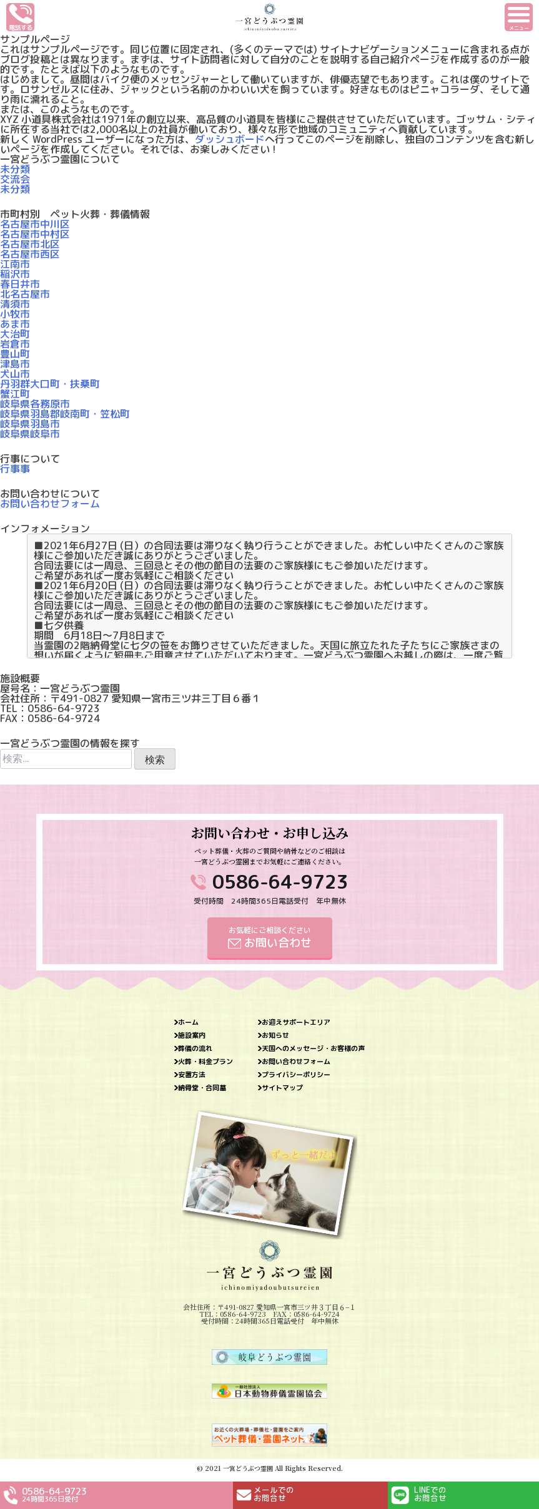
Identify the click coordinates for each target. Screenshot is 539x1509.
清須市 (15, 304)
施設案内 (191, 1035)
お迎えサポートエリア (296, 1022)
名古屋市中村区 (35, 234)
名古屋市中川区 (35, 224)
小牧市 (15, 314)
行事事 (15, 469)
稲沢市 (15, 274)
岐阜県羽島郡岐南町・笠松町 (65, 414)
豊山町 (15, 354)
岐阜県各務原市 (35, 404)
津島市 (15, 364)
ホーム (188, 1022)
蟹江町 (15, 394)
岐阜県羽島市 (30, 424)
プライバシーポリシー (296, 1075)
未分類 (15, 169)
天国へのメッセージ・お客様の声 (313, 1048)
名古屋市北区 (30, 244)
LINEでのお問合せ (430, 1494)
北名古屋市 (25, 294)
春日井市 (20, 284)
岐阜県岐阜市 (30, 434)
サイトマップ (282, 1088)
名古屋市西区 (30, 254)
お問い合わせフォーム (50, 503)
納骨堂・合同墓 (202, 1088)
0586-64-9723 (280, 882)
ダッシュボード (230, 139)
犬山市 (15, 374)
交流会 (15, 179)
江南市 (15, 264)
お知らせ (275, 1035)
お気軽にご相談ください (269, 937)
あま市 (15, 324)
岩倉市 (15, 344)
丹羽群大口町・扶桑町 (50, 384)
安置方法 (191, 1075)
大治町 (15, 334)
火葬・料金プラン (205, 1061)
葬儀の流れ (195, 1048)
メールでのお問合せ (274, 1494)
